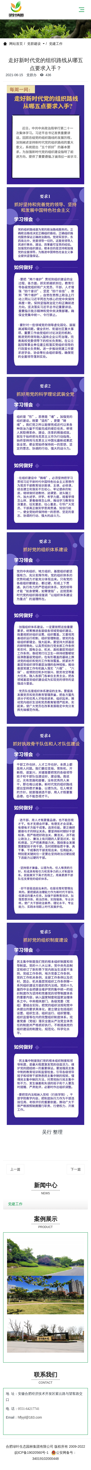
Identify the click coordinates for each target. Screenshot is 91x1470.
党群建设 (34, 44)
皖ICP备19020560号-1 (32, 1452)
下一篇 (76, 1169)
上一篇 (15, 1169)
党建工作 (56, 44)
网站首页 (16, 43)
